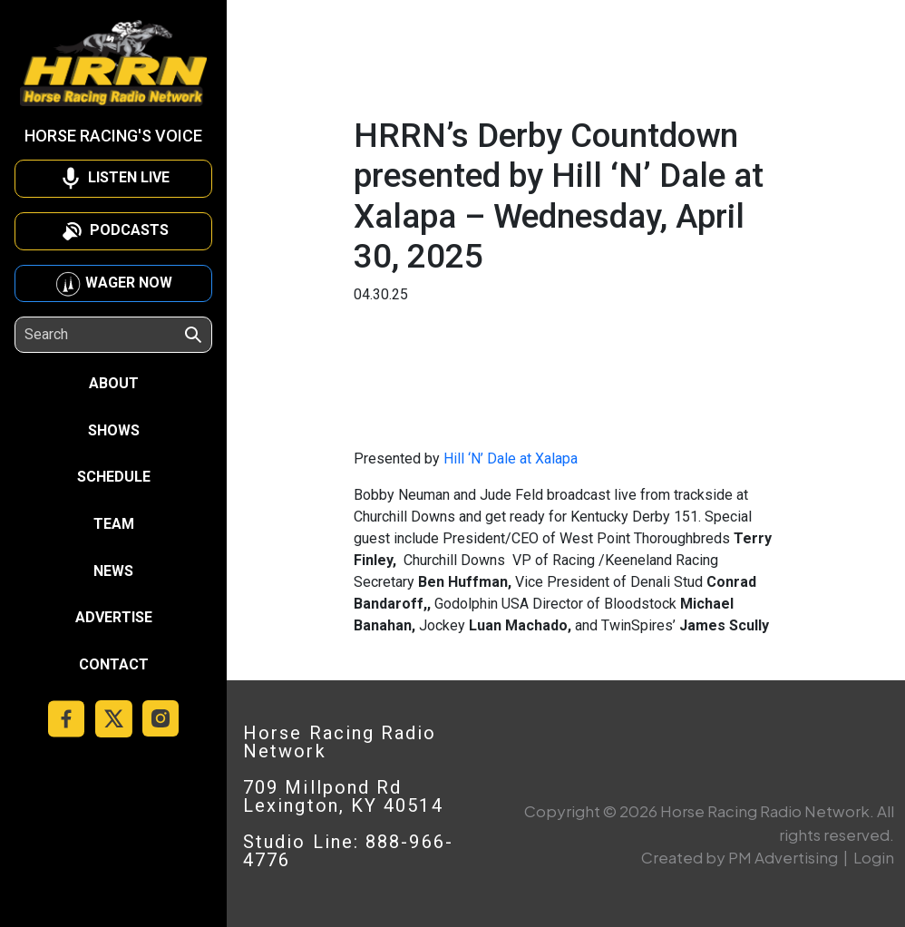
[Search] (103, 335)
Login (873, 857)
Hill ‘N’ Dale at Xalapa (510, 458)
